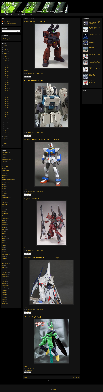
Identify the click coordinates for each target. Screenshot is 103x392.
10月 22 (6, 79)
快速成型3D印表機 (6, 182)
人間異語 (4, 154)
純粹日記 (4, 209)
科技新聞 (4, 193)
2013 (5, 140)
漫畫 (3, 260)
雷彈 (3, 247)
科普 (3, 195)
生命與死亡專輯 (5, 170)
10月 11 (6, 97)
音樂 (3, 200)
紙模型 (3, 211)
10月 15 (6, 90)
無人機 (3, 231)
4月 (6, 128)
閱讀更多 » (26, 70)
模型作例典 (29, 74)
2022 (5, 45)
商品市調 (4, 222)
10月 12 (6, 95)
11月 (6, 58)
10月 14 (6, 92)
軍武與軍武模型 (5, 197)
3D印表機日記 (5, 152)
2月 (6, 132)
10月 (6, 60)
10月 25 (6, 73)
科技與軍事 (91, 47)
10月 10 (6, 99)
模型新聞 (4, 283)
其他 (3, 184)
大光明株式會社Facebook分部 (24, 14)
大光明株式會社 (31, 73)
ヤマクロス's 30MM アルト (94, 34)
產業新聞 (4, 224)
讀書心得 (4, 301)
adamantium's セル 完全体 (32, 317)
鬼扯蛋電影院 (5, 218)
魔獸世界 (4, 299)
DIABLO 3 (4, 306)
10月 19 (6, 82)
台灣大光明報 (5, 166)
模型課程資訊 (5, 285)
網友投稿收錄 (5, 263)
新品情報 (4, 238)
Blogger (54, 389)
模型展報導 (4, 276)
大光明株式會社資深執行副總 (10, 23)
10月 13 (6, 94)
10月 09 (6, 101)
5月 (6, 126)
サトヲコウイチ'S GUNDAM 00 (92, 41)
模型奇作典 (4, 274)
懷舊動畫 (4, 294)
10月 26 (6, 71)
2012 (5, 141)
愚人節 (3, 236)
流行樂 (3, 191)
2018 (5, 51)
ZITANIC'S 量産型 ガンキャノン (34, 21)
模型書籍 (4, 279)
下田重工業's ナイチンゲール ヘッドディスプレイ (94, 81)
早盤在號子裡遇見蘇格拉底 (8, 179)
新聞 (3, 240)
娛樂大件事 (4, 204)
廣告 (3, 265)
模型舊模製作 (5, 288)
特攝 (3, 206)
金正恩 (3, 188)
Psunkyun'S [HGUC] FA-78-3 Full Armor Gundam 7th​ (95, 61)
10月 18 (6, 84)
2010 (5, 145)
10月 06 (6, 107)
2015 (5, 136)
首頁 (51, 377)
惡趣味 (3, 229)
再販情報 (4, 173)
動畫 (3, 220)
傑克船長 (4, 227)
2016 (5, 55)
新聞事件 (4, 242)
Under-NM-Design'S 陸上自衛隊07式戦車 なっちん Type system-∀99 (95, 22)
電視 (3, 249)
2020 (5, 47)
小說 (3, 157)
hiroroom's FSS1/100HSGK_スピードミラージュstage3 (41, 258)
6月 (6, 124)
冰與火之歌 (4, 175)
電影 (3, 256)
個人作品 (4, 202)
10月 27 (6, 69)
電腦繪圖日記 (5, 254)
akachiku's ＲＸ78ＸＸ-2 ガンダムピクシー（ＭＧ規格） (42, 140)
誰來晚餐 (4, 292)
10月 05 (6, 109)
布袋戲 (3, 168)
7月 (6, 122)
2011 (5, 143)
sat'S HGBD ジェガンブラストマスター (94, 75)
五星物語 (4, 161)
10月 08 (6, 103)
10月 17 (6, 86)
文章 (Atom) (53, 380)
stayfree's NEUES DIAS (31, 199)
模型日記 (4, 270)
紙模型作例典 (5, 213)
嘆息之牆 (4, 258)
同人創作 (4, 177)
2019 (5, 49)
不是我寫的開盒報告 (6, 159)
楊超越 (3, 245)
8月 (6, 120)
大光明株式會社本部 (9, 14)
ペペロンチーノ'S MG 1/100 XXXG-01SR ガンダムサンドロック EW (94, 69)
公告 (3, 164)
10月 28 (6, 67)
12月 (6, 56)
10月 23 (6, 77)
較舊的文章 (76, 377)
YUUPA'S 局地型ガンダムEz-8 (33, 80)
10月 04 (6, 110)
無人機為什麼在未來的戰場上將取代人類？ (94, 28)
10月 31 (6, 62)
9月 (6, 118)
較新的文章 (27, 377)
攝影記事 (4, 297)
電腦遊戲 (4, 251)
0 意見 (41, 73)
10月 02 (6, 114)
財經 (3, 215)
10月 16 (6, 88)
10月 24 (6, 75)
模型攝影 (4, 290)
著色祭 (3, 233)
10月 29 (6, 65)
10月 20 (6, 80)
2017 (5, 53)
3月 (6, 130)
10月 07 (6, 105)
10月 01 (6, 116)
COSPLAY (4, 303)
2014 (5, 138)
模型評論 (4, 281)
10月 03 (6, 112)
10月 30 (6, 64)
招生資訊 (4, 186)
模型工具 (4, 267)
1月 (6, 133)
